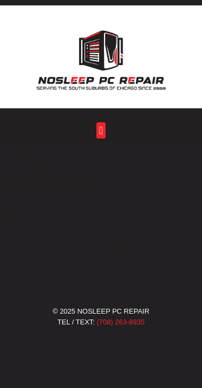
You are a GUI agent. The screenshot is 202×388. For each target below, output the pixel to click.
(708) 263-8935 (121, 322)
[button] (101, 130)
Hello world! (28, 214)
